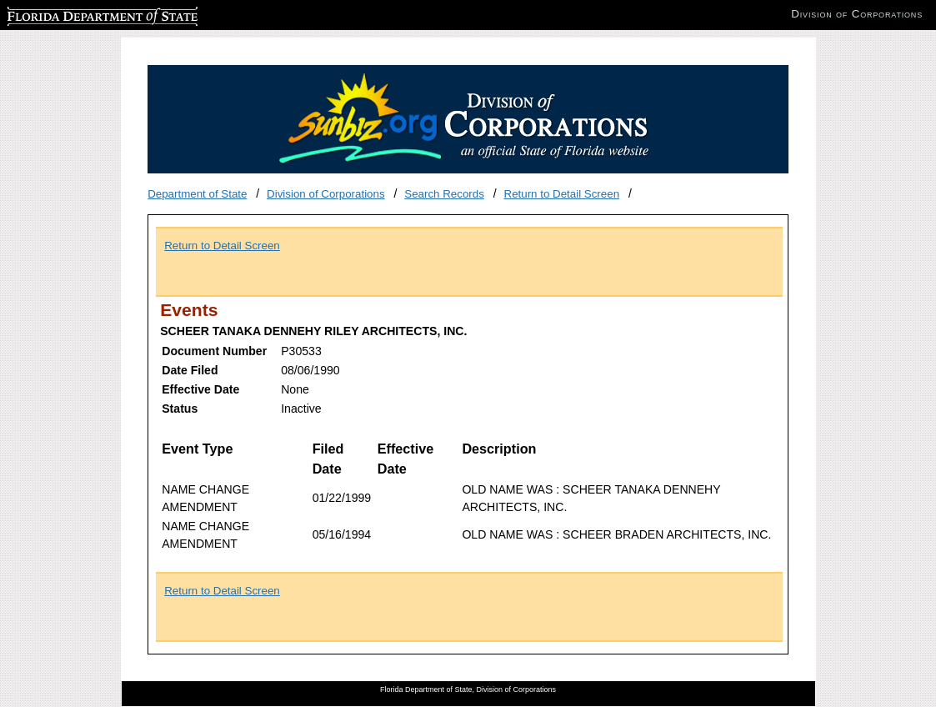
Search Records (444, 194)
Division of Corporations (326, 194)
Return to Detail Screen (562, 194)
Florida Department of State (75, 14)
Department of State (197, 194)
